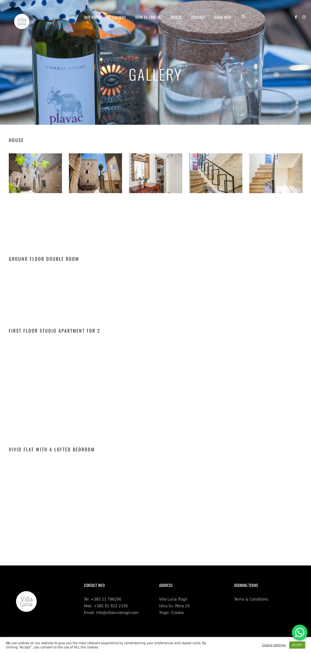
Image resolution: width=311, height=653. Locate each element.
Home (70, 17)
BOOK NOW (222, 17)
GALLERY (119, 17)
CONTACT (198, 17)
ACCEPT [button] (297, 645)
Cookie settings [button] (274, 645)
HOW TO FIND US (148, 17)
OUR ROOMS (93, 17)
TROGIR (176, 17)
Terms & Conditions (251, 599)
